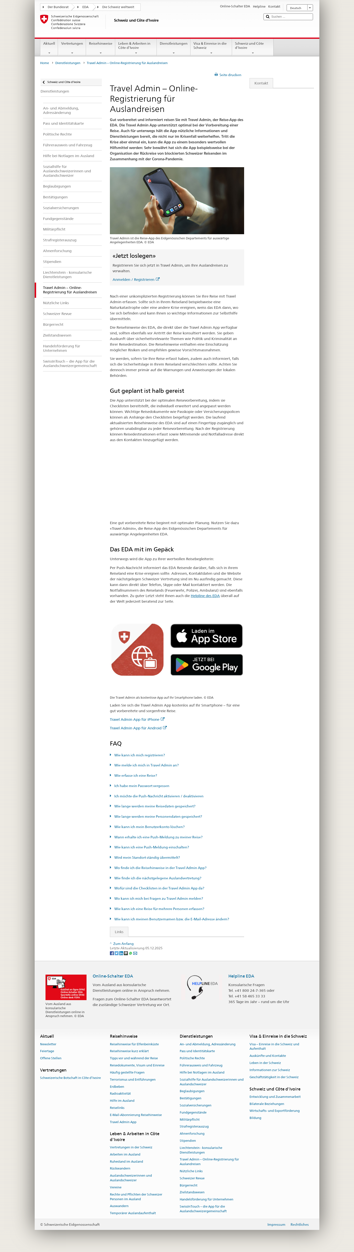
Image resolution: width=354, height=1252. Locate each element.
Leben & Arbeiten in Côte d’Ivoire (136, 48)
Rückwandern (120, 1168)
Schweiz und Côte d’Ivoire (252, 48)
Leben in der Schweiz (265, 1063)
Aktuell (49, 48)
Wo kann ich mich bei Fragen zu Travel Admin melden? (158, 898)
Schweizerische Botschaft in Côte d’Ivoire (70, 1078)
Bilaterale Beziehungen (267, 1104)
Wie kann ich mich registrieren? (139, 755)
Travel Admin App (123, 1122)
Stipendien (188, 1141)
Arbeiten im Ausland (125, 1154)
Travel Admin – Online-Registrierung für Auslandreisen (209, 1162)
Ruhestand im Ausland (126, 1161)
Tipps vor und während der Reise (134, 1058)
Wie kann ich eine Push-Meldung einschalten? (151, 847)
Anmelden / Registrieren (136, 279)
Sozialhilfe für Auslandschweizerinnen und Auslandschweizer (212, 1082)
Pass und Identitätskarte (197, 1051)
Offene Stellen (50, 1058)
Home (44, 63)
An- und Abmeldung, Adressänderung (208, 1044)
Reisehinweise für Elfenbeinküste (134, 1044)
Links (116, 931)
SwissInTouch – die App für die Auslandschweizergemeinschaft (203, 1209)
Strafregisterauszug (194, 1127)
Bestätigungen (190, 1098)
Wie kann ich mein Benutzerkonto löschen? (149, 827)
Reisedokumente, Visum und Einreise (137, 1065)
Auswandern (119, 1206)
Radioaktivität (120, 1094)
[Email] (135, 953)
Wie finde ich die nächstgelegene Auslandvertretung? (157, 878)
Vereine (115, 1187)
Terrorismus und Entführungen (133, 1079)
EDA (85, 7)
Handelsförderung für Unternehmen (206, 1199)
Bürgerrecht (188, 1185)
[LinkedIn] (121, 953)
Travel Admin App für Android (138, 728)
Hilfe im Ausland (122, 1100)
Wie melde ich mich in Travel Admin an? (146, 765)
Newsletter (48, 1044)
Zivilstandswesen (192, 1192)
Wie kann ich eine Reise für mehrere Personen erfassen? (159, 909)
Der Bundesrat (58, 7)
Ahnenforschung (192, 1133)
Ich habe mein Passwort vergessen (141, 786)
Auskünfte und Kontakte (268, 1056)
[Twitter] (117, 953)
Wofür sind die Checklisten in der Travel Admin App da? (159, 888)
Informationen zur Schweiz (270, 1070)
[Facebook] (112, 953)
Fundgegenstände (193, 1112)
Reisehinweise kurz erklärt (129, 1051)
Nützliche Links (191, 1171)
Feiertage (47, 1051)
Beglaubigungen (192, 1091)
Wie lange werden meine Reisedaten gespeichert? (154, 806)
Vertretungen (72, 48)
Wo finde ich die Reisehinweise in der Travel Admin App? (160, 868)
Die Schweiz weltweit (118, 7)
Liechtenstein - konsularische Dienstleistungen (201, 1150)
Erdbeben (117, 1087)
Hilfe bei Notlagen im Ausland (202, 1072)
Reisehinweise (100, 48)
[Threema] (126, 953)
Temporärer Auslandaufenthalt (133, 1213)
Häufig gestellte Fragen (127, 1072)
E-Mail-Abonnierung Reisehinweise (136, 1115)
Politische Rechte (192, 1058)
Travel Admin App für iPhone (137, 719)
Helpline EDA (241, 976)
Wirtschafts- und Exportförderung (275, 1111)
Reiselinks (117, 1108)
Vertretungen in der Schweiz (131, 1147)
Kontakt (259, 83)
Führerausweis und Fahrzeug (201, 1065)
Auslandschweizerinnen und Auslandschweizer (131, 1178)
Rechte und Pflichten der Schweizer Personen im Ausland (136, 1197)
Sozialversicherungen (195, 1105)
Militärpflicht (190, 1119)
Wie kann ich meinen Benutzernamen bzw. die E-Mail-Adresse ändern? (171, 919)
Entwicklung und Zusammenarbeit (275, 1097)
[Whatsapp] (131, 953)
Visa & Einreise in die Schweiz (211, 48)
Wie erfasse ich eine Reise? (135, 775)
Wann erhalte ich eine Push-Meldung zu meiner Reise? (158, 837)
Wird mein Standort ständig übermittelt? (147, 857)
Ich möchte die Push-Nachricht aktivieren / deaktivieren (159, 796)
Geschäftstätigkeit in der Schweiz (274, 1077)
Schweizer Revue (192, 1178)
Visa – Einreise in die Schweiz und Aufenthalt (274, 1046)
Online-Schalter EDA (113, 976)
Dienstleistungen (173, 48)
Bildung (255, 1118)
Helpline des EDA (205, 595)
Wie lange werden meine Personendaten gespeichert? (158, 816)
